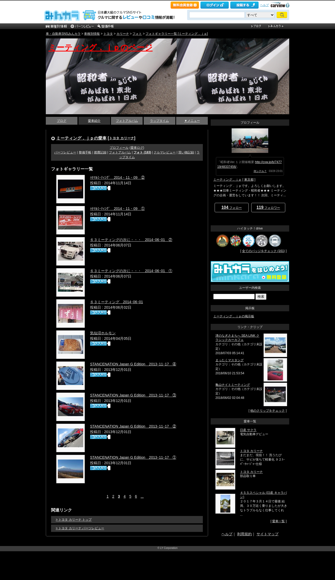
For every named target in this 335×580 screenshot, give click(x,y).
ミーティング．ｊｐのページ (100, 47)
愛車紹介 (94, 121)
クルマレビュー (165, 152)
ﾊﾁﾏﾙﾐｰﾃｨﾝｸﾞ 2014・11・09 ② (117, 177)
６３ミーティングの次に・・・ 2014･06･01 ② (131, 240)
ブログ (61, 121)
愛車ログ (137, 148)
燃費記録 (100, 152)
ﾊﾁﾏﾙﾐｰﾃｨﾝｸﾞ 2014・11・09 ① (117, 208)
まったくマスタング (229, 360)
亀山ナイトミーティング (232, 385)
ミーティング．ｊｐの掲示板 (233, 316)
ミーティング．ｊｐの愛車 (81, 138)
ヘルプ (264, 5)
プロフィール (119, 148)
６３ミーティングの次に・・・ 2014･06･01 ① (131, 271)
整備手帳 (85, 152)
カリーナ (122, 34)
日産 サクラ (248, 430)
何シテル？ (260, 171)
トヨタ (108, 34)
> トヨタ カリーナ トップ (74, 519)
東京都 (249, 179)
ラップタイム (159, 121)
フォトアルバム (127, 121)
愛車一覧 (278, 521)
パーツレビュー (65, 152)
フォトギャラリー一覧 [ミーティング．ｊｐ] (177, 34)
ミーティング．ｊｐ (227, 179)
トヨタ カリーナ (121, 138)
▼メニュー (192, 121)
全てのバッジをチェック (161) (263, 251)
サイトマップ (267, 534)
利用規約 (244, 534)
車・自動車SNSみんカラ (63, 34)
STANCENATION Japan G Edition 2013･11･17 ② (133, 426)
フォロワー (268, 207)
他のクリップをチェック (267, 410)
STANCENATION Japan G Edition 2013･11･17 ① (133, 457)
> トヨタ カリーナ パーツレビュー (80, 528)
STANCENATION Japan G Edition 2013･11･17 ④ (133, 364)
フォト (137, 34)
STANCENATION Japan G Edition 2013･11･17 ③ (133, 395)
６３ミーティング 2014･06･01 (116, 302)
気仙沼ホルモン (103, 333)
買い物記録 (186, 152)
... (142, 496)
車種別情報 (92, 34)
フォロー (231, 207)
